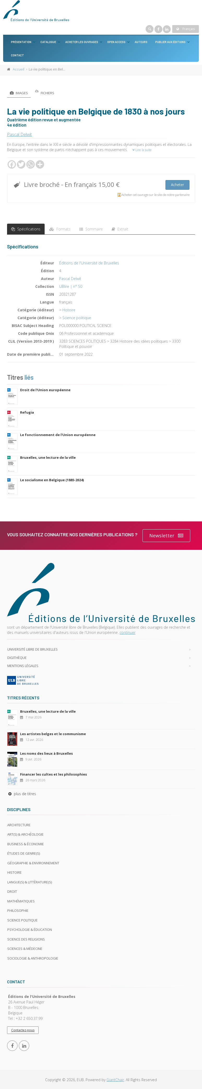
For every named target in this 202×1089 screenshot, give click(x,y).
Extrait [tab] (120, 229)
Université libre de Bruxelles (32, 649)
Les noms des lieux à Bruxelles (46, 753)
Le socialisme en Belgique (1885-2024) (52, 480)
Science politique (76, 317)
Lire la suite (142, 150)
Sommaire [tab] (91, 229)
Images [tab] (19, 93)
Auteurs (141, 42)
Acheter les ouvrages (81, 42)
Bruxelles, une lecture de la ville (48, 457)
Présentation (21, 42)
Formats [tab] (59, 229)
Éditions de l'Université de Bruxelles (89, 262)
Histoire (68, 309)
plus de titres (21, 793)
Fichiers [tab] (44, 93)
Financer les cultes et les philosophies (53, 774)
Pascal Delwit (19, 134)
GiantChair (115, 1079)
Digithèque (17, 657)
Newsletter (166, 535)
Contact (17, 55)
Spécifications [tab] (25, 229)
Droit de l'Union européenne (45, 390)
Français (185, 29)
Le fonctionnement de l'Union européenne (58, 434)
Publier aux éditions (170, 42)
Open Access (116, 42)
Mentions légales (22, 665)
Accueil (18, 69)
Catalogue (48, 42)
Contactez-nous (22, 1030)
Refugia (27, 412)
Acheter (177, 184)
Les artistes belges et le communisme (53, 733)
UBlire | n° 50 (70, 286)
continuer (127, 632)
